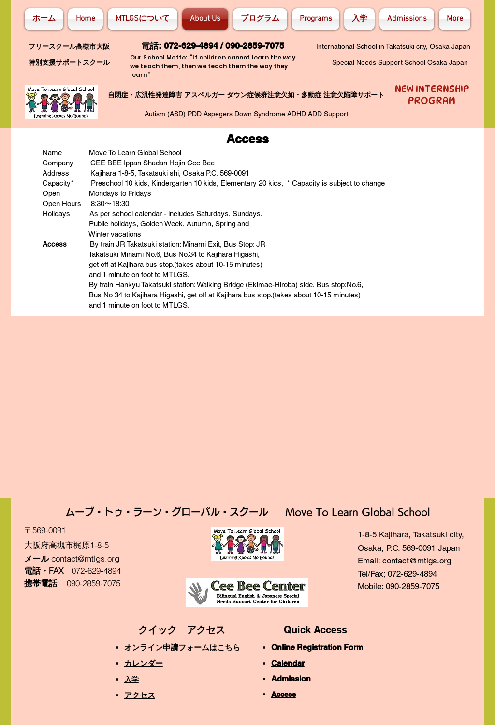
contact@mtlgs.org (416, 560)
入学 (131, 679)
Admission (291, 678)
